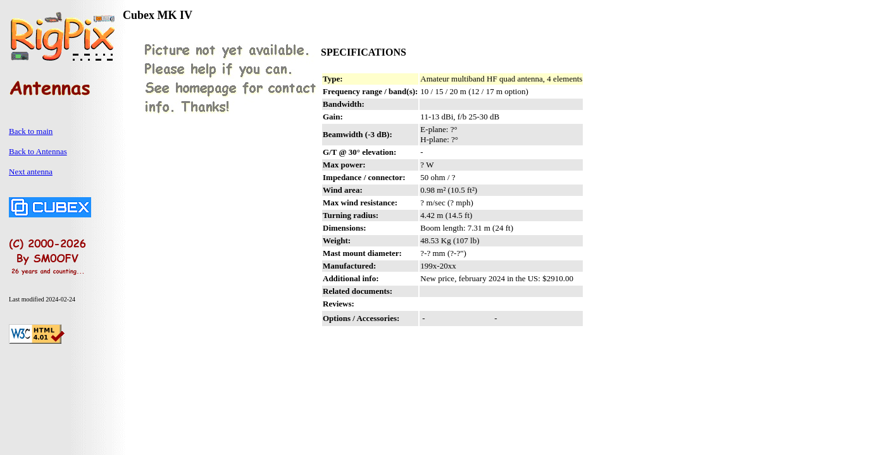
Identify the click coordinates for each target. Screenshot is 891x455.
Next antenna (31, 171)
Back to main (31, 131)
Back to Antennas (38, 151)
